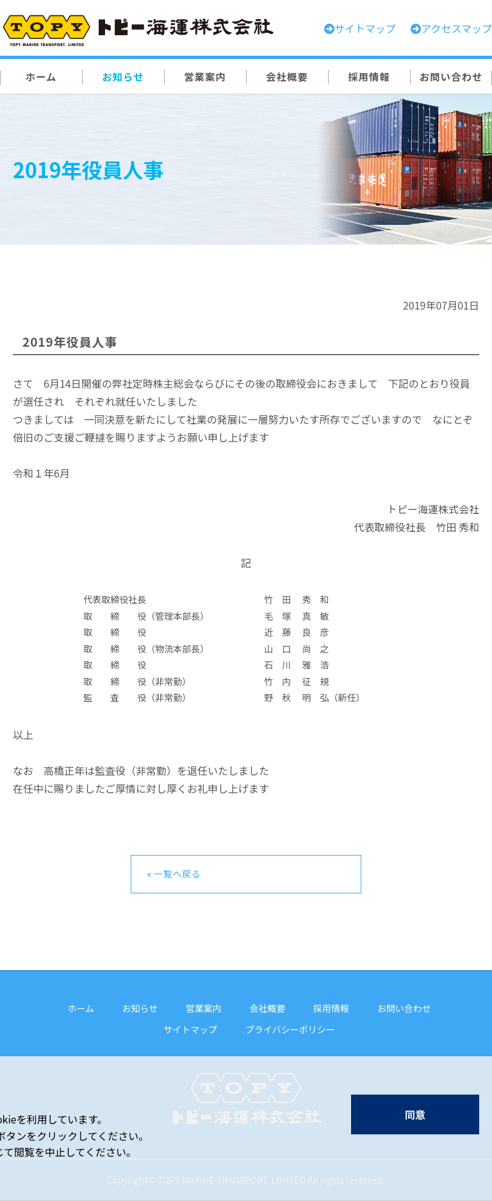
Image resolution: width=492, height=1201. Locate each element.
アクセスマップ (456, 28)
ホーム (80, 1008)
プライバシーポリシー (290, 1029)
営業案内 (204, 1008)
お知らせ (140, 1008)
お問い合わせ (404, 1008)
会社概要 (267, 1008)
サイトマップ (190, 1029)
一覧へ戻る (177, 873)
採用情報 (331, 1008)
